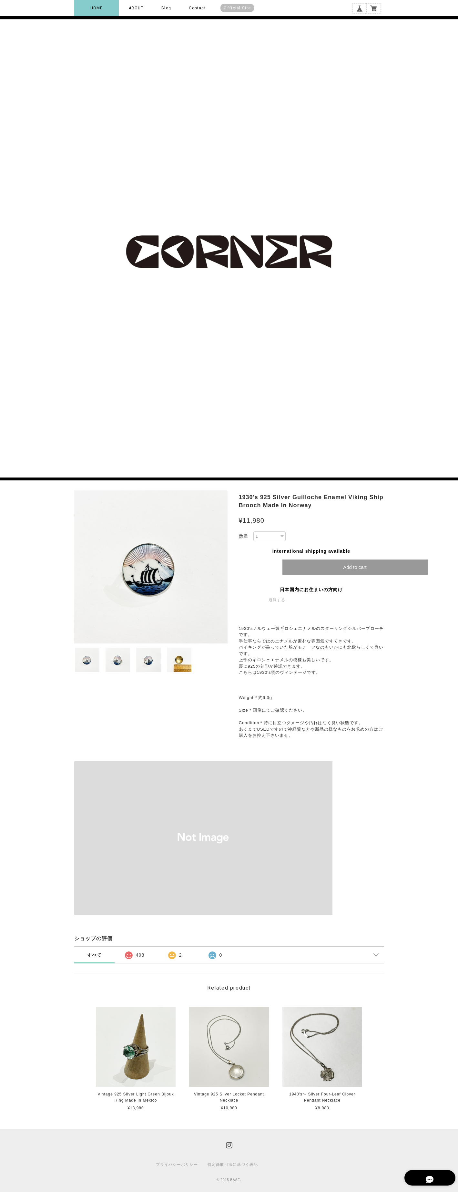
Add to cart (355, 567)
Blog (166, 8)
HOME (96, 8)
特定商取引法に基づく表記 (233, 1164)
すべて (94, 955)
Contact (197, 8)
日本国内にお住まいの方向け (311, 589)
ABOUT (136, 8)
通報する (277, 600)
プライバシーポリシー (177, 1164)
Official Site (237, 7)
